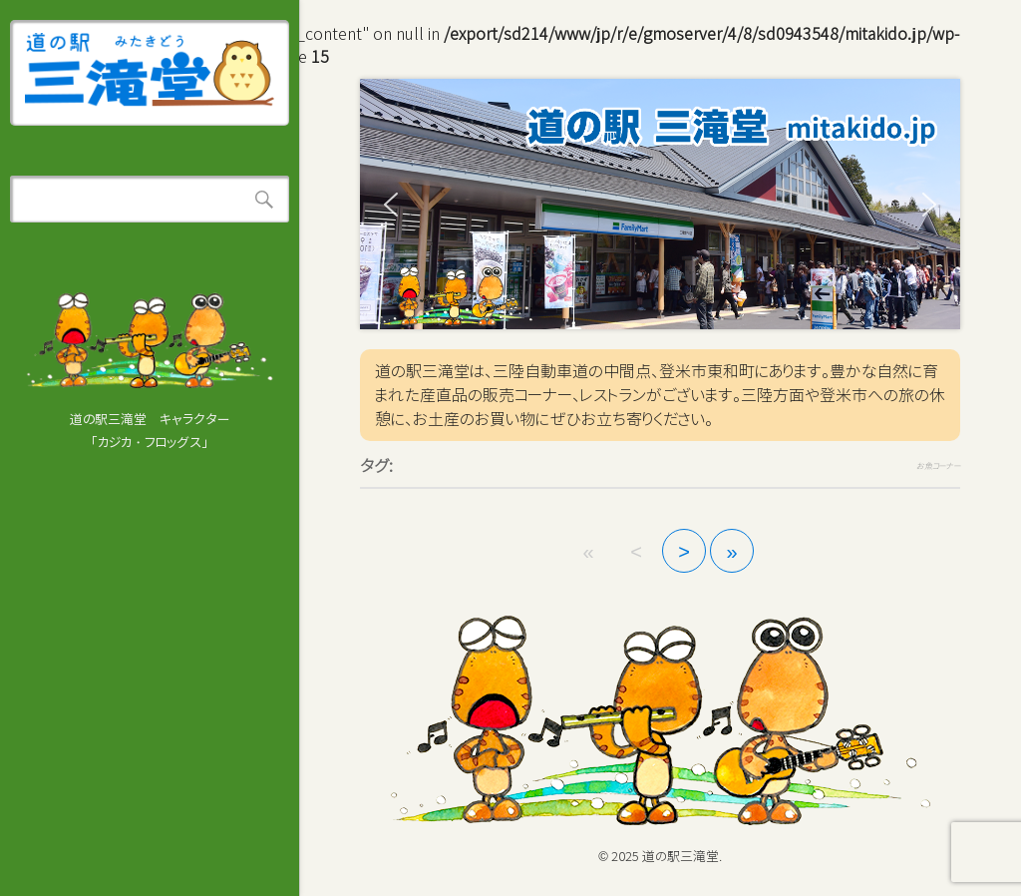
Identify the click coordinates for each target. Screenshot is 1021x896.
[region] (660, 204)
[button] (391, 205)
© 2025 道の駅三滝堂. (660, 856)
